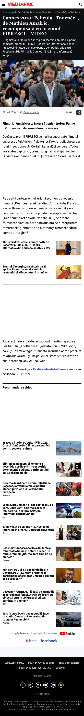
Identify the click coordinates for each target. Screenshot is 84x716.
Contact (60, 668)
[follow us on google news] (18, 634)
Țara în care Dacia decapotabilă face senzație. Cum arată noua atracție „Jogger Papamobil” (26, 616)
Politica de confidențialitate (35, 668)
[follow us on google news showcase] (44, 634)
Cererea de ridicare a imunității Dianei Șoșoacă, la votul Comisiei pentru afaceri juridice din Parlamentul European (27, 488)
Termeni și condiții (69, 663)
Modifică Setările (42, 676)
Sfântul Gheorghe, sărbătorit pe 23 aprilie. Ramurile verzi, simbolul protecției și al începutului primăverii (26, 269)
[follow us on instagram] (31, 641)
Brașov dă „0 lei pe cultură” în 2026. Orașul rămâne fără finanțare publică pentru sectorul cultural (26, 445)
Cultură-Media (25, 12)
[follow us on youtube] (67, 634)
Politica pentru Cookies (41, 663)
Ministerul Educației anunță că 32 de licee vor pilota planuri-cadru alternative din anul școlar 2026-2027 (26, 245)
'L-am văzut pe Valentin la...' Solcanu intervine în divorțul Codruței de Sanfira (28, 528)
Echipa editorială (14, 663)
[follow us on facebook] (49, 641)
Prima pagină (9, 12)
